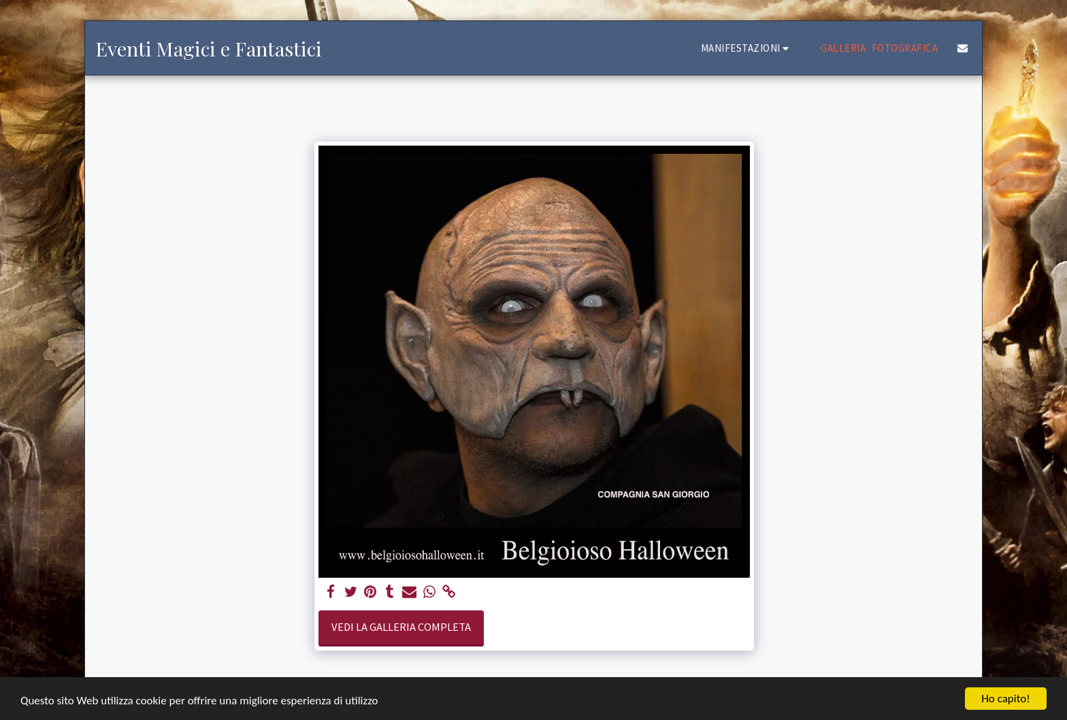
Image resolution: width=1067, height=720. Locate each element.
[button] (747, 48)
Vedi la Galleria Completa (401, 627)
